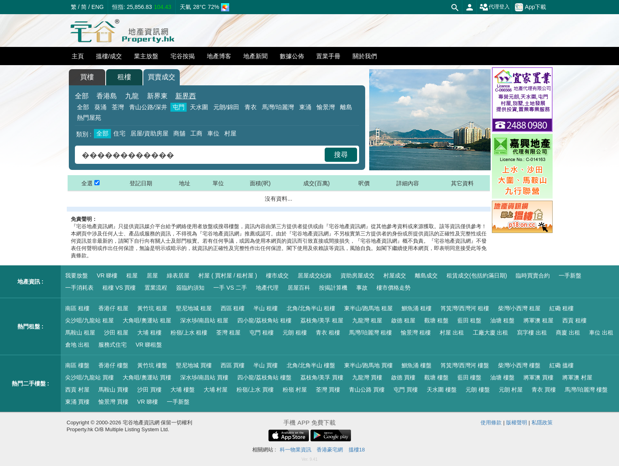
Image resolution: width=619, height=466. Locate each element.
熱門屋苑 (89, 117)
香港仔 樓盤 (113, 365)
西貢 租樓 (574, 320)
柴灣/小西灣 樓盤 (519, 365)
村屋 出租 (452, 332)
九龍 (132, 96)
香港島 (106, 96)
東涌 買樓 (77, 401)
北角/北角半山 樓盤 (311, 365)
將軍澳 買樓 (538, 377)
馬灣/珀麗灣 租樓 (370, 332)
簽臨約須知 (190, 287)
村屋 (230, 133)
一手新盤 (570, 275)
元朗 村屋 (511, 389)
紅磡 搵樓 (561, 365)
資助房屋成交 (357, 275)
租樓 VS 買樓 (119, 287)
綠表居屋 (178, 275)
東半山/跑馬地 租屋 (368, 308)
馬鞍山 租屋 (80, 332)
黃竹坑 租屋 (152, 308)
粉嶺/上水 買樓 (255, 389)
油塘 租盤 (502, 320)
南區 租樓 (77, 308)
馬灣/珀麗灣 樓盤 (586, 389)
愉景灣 (326, 107)
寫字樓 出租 (532, 332)
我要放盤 (76, 275)
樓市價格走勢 (394, 287)
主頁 (78, 56)
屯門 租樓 (261, 332)
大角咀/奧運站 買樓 (147, 377)
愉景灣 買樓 (113, 401)
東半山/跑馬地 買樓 (368, 365)
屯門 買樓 (406, 389)
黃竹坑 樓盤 (152, 365)
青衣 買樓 (544, 389)
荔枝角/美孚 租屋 (321, 320)
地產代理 (267, 287)
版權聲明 (516, 422)
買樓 (87, 77)
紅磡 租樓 (561, 308)
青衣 (251, 107)
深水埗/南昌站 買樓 (204, 377)
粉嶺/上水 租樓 (189, 332)
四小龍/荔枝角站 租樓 (264, 320)
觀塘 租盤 (436, 320)
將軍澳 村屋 (577, 377)
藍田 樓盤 (469, 377)
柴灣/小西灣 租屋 (519, 308)
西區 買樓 (233, 365)
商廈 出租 (568, 332)
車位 (213, 133)
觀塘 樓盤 (436, 377)
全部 (82, 96)
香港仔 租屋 (113, 308)
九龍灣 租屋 (367, 320)
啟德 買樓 (403, 377)
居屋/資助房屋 (149, 133)
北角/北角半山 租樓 (311, 308)
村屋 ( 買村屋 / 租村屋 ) (227, 275)
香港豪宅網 (330, 450)
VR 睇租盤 (149, 344)
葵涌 (100, 107)
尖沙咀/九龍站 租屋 (89, 320)
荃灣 (118, 107)
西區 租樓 (233, 308)
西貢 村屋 (77, 389)
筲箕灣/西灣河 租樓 (464, 308)
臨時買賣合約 (533, 275)
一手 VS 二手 (230, 287)
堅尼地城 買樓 (194, 365)
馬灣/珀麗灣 (278, 107)
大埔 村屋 (216, 389)
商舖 (179, 133)
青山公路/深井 (148, 107)
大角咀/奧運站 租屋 (147, 320)
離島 (346, 107)
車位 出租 (601, 332)
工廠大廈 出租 (490, 332)
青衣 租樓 (328, 332)
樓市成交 (277, 275)
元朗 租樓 (295, 332)
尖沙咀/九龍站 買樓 (89, 377)
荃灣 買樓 (328, 389)
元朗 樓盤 (478, 389)
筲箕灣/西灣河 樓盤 (464, 365)
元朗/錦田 (226, 107)
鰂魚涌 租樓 (417, 308)
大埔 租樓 (149, 332)
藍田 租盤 (469, 320)
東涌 (305, 107)
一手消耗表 (79, 287)
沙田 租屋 (116, 332)
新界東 (157, 96)
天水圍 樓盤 (442, 389)
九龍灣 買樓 (367, 377)
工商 (196, 133)
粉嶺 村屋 (295, 389)
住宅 (119, 133)
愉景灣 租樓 (416, 332)
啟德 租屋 (403, 320)
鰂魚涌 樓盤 (417, 365)
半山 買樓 (265, 365)
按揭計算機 (333, 287)
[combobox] (201, 155)
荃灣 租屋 (228, 332)
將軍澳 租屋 (538, 320)
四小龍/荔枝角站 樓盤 (264, 377)
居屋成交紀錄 (315, 275)
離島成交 (426, 275)
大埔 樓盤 (182, 389)
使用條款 (491, 422)
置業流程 (156, 287)
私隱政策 (542, 422)
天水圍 (199, 107)
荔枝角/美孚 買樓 (321, 377)
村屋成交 (394, 275)
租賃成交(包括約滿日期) (477, 275)
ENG (97, 7)
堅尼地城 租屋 (194, 308)
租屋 (132, 275)
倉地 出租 (77, 344)
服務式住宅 (112, 344)
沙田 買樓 (149, 389)
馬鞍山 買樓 (113, 389)
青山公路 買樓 (367, 389)
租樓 (124, 77)
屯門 (178, 107)
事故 (362, 287)
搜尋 (341, 155)
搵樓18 (357, 450)
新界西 (185, 96)
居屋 (152, 275)
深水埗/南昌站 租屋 (204, 320)
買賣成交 (161, 77)
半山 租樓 (265, 308)
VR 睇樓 (107, 275)
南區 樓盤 (77, 365)
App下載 (531, 7)
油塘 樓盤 (502, 377)
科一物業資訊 (295, 450)
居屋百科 (298, 287)
